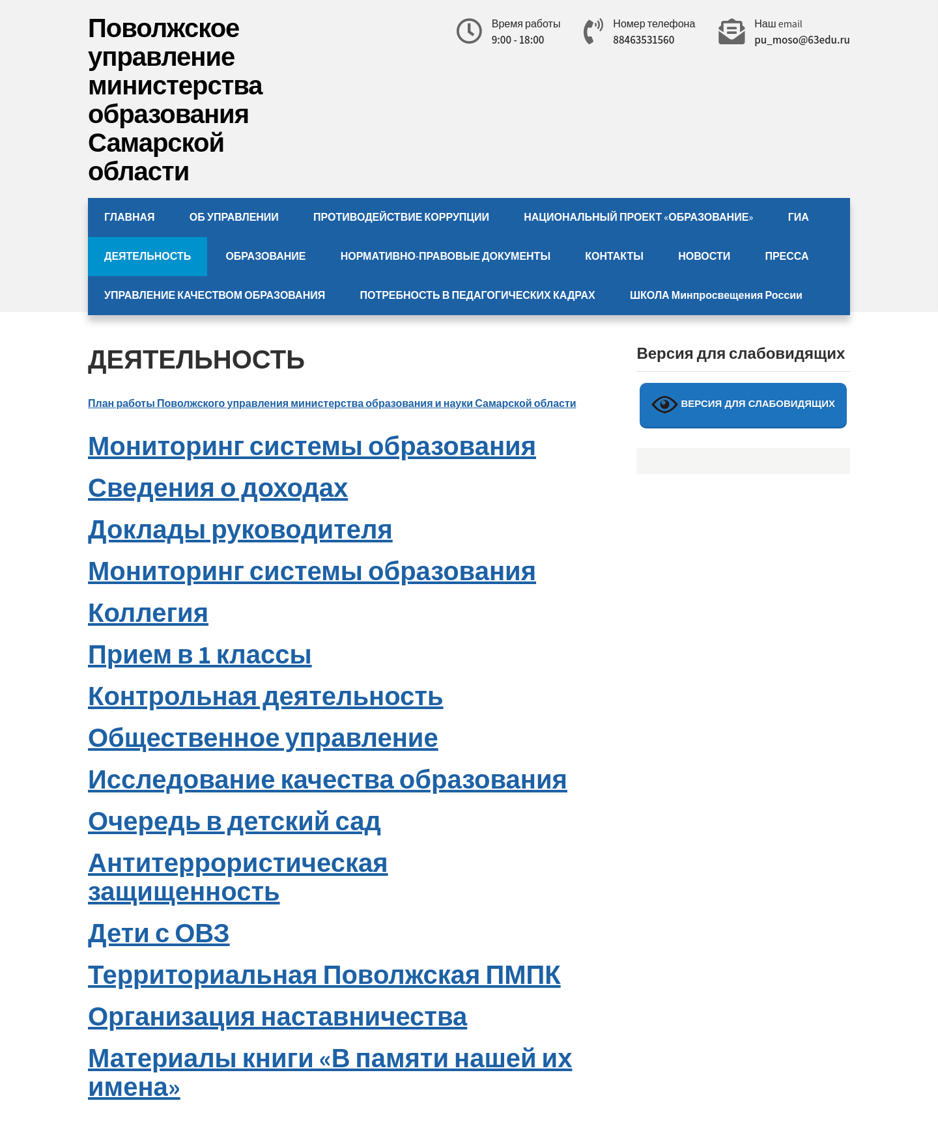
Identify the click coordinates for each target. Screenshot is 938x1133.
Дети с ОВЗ (159, 932)
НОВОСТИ (704, 256)
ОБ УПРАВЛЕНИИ (234, 217)
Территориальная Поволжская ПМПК (324, 974)
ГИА (798, 217)
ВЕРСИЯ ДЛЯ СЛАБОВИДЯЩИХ (743, 404)
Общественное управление (263, 737)
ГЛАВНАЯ (129, 217)
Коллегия (148, 612)
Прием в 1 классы (200, 654)
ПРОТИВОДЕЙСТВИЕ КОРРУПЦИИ (401, 217)
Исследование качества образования (327, 779)
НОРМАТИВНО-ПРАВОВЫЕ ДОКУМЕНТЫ (445, 256)
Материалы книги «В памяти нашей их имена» (330, 1072)
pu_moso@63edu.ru (802, 40)
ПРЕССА (786, 256)
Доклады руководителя (240, 529)
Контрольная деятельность (266, 695)
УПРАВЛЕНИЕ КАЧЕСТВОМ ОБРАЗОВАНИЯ (214, 295)
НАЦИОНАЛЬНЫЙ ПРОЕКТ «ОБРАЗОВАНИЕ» (638, 217)
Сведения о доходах (218, 487)
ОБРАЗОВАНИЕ (265, 256)
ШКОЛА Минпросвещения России (716, 295)
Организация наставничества (277, 1016)
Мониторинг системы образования (312, 445)
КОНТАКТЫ (614, 256)
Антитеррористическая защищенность (238, 876)
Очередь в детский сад (234, 820)
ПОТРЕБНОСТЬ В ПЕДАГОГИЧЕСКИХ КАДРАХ (477, 295)
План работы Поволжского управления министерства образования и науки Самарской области (332, 403)
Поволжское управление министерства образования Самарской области (175, 99)
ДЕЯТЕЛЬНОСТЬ (147, 256)
